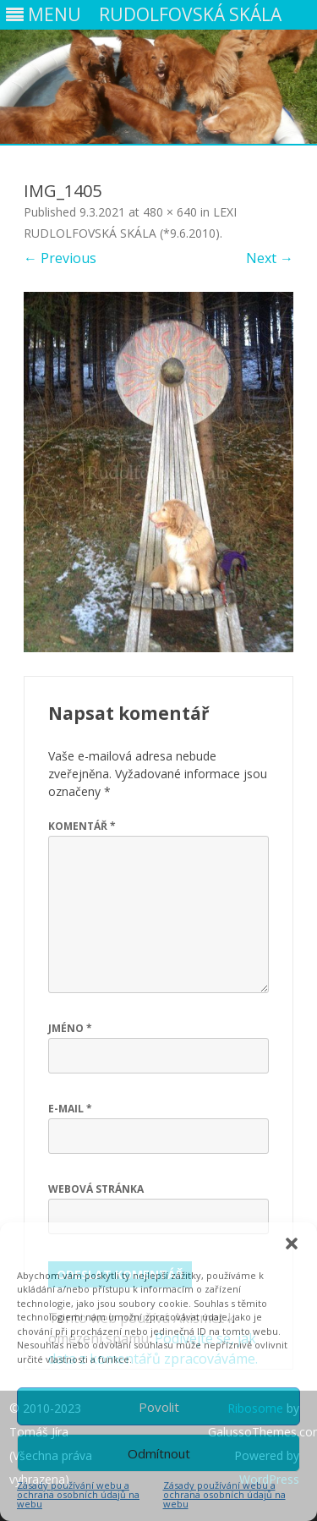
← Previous (60, 258)
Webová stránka (96, 1189)
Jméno (70, 1028)
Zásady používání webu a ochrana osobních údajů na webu (78, 1494)
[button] (291, 1243)
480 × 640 (170, 212)
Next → (269, 258)
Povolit (159, 1406)
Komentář (82, 826)
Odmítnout (159, 1453)
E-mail (70, 1108)
